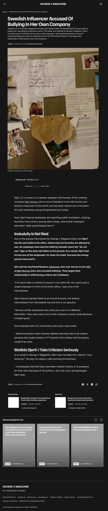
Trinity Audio (37, 186)
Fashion (71, 403)
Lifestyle (25, 405)
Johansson (55, 266)
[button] (4, 4)
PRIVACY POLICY (69, 498)
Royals (10, 44)
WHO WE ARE (31, 498)
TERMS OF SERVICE (56, 498)
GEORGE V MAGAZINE (53, 3)
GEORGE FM (21, 498)
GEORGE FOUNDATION (10, 502)
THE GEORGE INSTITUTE (85, 498)
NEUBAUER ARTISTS (9, 498)
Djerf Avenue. (32, 201)
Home (4, 12)
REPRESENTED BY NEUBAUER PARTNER (31, 502)
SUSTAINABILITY (43, 498)
